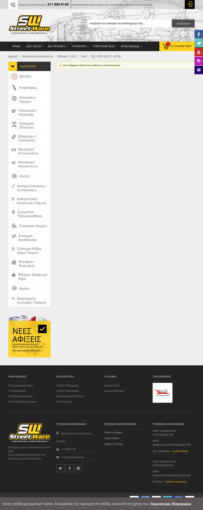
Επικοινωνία (111, 385)
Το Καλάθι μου (17, 391)
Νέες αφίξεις (26, 334)
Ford (84, 56)
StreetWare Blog (104, 46)
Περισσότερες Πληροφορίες (170, 504)
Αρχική (12, 56)
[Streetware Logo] (29, 25)
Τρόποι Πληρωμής (67, 385)
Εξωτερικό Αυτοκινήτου (37, 56)
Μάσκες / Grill (67, 56)
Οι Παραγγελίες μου (20, 396)
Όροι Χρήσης (64, 401)
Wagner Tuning (113, 444)
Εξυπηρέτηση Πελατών (70, 396)
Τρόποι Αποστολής (67, 391)
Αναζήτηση (183, 23)
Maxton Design (113, 432)
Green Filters (111, 438)
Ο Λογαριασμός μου (20, 385)
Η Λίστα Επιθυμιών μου (22, 401)
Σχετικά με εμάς (114, 391)
